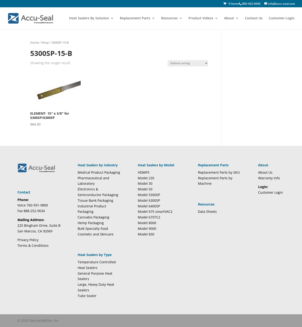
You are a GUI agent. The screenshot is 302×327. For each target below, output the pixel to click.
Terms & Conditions (33, 245)
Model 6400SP (149, 206)
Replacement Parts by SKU (219, 172)
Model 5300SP (149, 195)
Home (34, 42)
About (229, 18)
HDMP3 (143, 172)
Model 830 (146, 234)
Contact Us (254, 18)
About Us (265, 172)
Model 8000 (147, 223)
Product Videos (201, 18)
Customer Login (281, 18)
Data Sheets (207, 211)
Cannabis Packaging (93, 217)
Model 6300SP (149, 200)
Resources (169, 18)
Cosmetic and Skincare (95, 234)
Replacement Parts (135, 18)
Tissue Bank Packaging (95, 200)
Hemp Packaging (91, 223)
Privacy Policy (27, 240)
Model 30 (145, 183)
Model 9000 (147, 228)
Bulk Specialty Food (93, 228)
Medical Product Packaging (99, 172)
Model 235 (146, 178)
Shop (45, 42)
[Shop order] (188, 63)
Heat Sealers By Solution (89, 18)
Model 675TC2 (149, 217)
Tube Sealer (87, 295)
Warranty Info (269, 178)
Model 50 (145, 189)
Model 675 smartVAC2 (155, 211)
